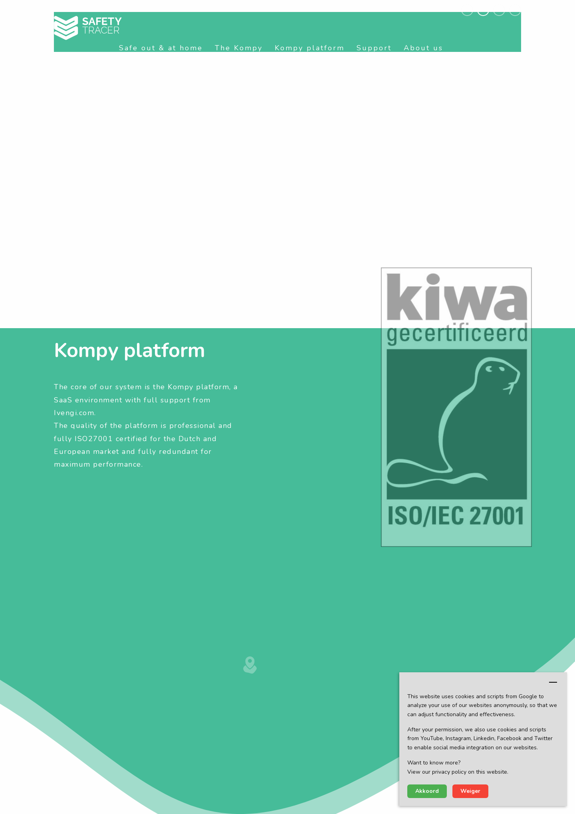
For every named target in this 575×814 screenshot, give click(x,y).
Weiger (470, 791)
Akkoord (427, 791)
